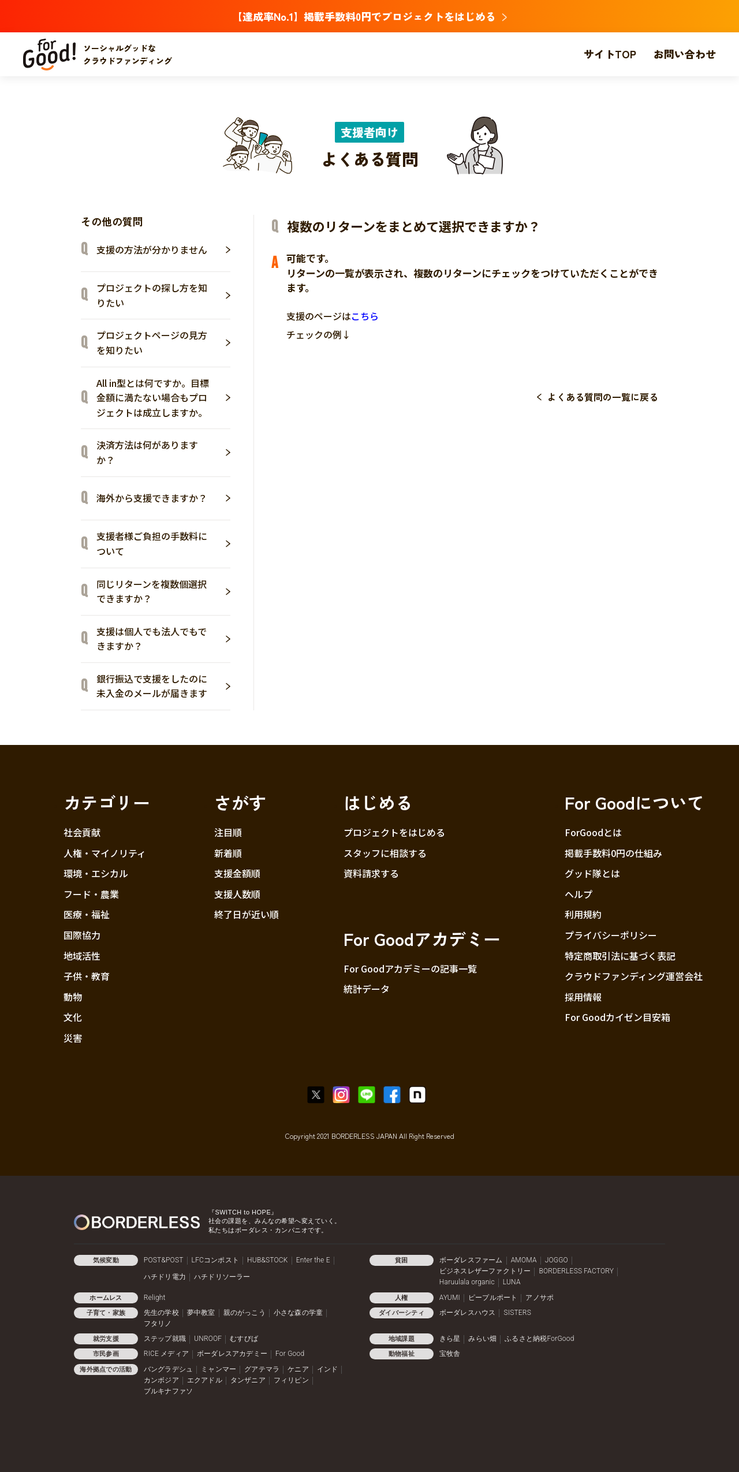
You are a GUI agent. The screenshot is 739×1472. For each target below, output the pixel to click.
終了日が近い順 (246, 914)
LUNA (512, 1282)
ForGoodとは (593, 832)
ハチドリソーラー (222, 1277)
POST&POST (164, 1260)
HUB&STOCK (267, 1260)
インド (327, 1369)
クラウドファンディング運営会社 (634, 976)
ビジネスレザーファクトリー (485, 1271)
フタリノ (158, 1324)
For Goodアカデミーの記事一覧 (410, 968)
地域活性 (82, 956)
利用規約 (583, 914)
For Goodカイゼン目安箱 (617, 1017)
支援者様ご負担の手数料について (163, 543)
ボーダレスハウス (467, 1313)
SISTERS (517, 1313)
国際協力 (82, 935)
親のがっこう (244, 1313)
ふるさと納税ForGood (539, 1339)
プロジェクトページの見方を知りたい (163, 342)
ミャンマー (218, 1369)
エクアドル (204, 1380)
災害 (73, 1038)
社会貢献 (82, 832)
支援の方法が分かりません (163, 249)
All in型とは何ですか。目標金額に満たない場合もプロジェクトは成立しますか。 (163, 397)
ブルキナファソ (168, 1391)
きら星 (450, 1339)
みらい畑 (482, 1339)
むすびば (244, 1339)
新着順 (228, 853)
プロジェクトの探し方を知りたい (163, 295)
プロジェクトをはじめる (394, 832)
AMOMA (524, 1260)
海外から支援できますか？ (163, 498)
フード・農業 (91, 894)
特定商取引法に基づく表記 (620, 956)
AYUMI (449, 1298)
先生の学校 (161, 1313)
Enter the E (313, 1260)
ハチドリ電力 (165, 1277)
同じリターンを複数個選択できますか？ (163, 591)
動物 (73, 997)
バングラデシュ (168, 1369)
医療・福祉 (87, 914)
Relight (155, 1298)
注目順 (228, 832)
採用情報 (583, 997)
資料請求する (371, 873)
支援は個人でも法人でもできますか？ (163, 638)
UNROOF (208, 1339)
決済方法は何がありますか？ (163, 452)
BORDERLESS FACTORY (576, 1271)
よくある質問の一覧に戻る (602, 397)
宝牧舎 (450, 1354)
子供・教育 (87, 976)
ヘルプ (578, 894)
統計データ (367, 989)
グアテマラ (261, 1369)
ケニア (298, 1369)
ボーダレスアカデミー (232, 1354)
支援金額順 (237, 873)
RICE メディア (166, 1354)
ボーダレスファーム (471, 1260)
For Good (289, 1354)
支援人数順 (237, 894)
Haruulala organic (467, 1282)
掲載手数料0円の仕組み (613, 853)
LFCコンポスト (215, 1260)
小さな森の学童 (298, 1313)
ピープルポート (492, 1298)
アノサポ (539, 1298)
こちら (365, 316)
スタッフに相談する (385, 853)
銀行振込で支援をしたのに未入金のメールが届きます (163, 686)
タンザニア (248, 1380)
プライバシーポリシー (611, 935)
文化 (73, 1017)
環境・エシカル (96, 873)
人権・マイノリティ (105, 853)
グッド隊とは (592, 873)
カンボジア (161, 1380)
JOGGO (556, 1260)
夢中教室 (201, 1313)
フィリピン (291, 1380)
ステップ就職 (165, 1339)
